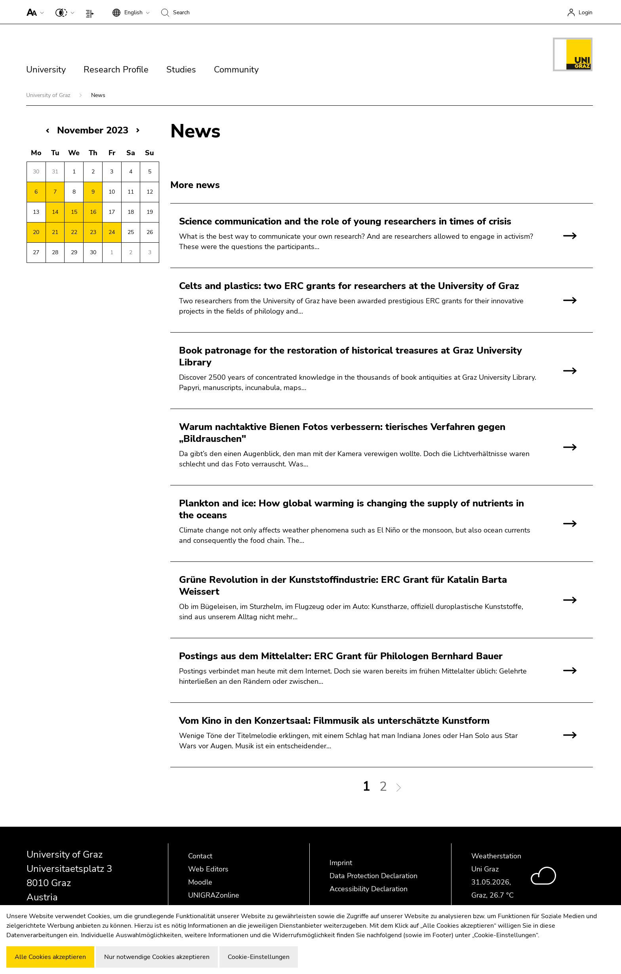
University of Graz (49, 95)
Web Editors (208, 869)
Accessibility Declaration (369, 889)
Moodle (200, 882)
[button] (33, 12)
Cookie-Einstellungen (259, 957)
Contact (200, 856)
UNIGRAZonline (213, 895)
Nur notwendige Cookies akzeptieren (157, 957)
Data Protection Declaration (373, 876)
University (46, 70)
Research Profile (116, 70)
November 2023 (92, 130)
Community (236, 70)
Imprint (341, 862)
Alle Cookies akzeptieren (50, 957)
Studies (181, 70)
